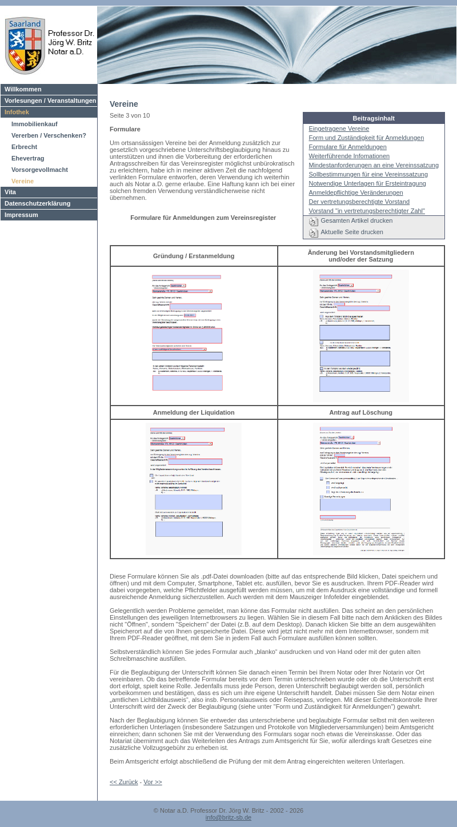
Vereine (22, 181)
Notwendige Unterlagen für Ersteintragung (367, 183)
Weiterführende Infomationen (349, 155)
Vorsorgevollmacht (39, 169)
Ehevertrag (27, 158)
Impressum (21, 214)
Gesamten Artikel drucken (357, 220)
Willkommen (23, 89)
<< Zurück (124, 781)
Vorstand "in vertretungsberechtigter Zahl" (367, 210)
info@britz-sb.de (228, 817)
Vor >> (152, 781)
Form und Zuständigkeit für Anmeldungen (366, 137)
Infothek (17, 112)
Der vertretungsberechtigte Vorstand (359, 201)
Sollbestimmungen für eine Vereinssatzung (368, 174)
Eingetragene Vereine (339, 128)
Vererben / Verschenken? (48, 135)
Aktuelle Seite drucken (352, 231)
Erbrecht (24, 146)
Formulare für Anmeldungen (348, 146)
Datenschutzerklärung (38, 203)
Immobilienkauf (34, 124)
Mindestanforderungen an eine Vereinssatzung (374, 165)
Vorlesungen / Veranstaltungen (51, 100)
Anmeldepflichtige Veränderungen (356, 192)
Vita (10, 191)
